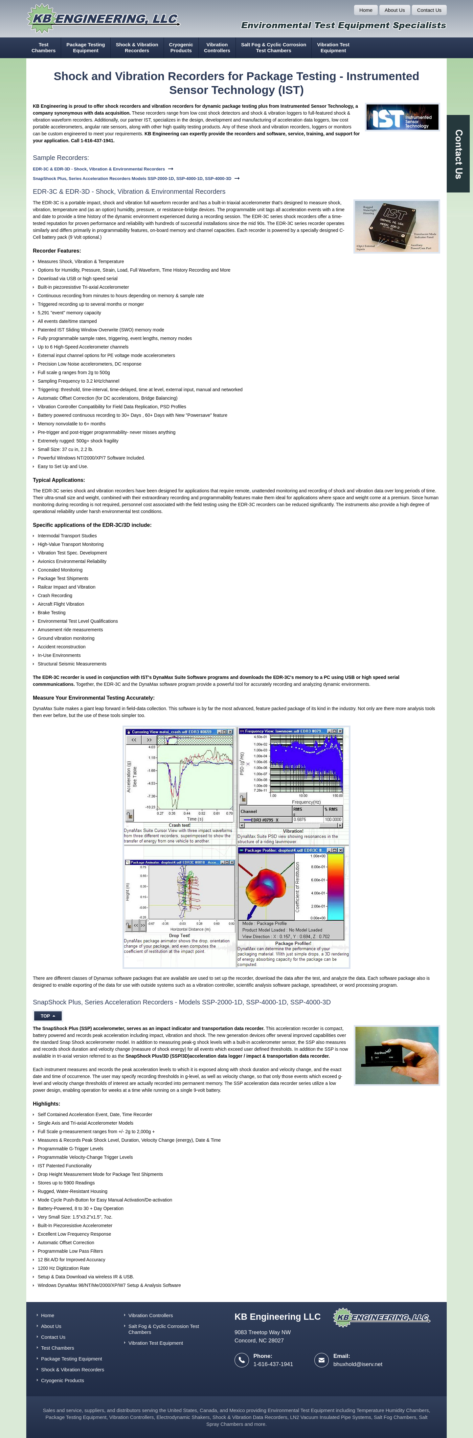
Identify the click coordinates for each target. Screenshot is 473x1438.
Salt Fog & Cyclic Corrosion (273, 48)
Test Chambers (57, 1348)
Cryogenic (181, 48)
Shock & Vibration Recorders (72, 1369)
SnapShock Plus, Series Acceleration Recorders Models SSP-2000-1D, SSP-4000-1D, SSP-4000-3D (132, 178)
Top (48, 1016)
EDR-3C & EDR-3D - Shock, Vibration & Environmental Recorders (99, 169)
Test (44, 48)
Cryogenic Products (62, 1380)
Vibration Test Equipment (155, 1343)
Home (365, 10)
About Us (395, 10)
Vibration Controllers (150, 1315)
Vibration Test (333, 48)
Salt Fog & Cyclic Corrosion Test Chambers (163, 1329)
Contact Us (429, 10)
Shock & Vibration (137, 48)
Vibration (217, 48)
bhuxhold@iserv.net (357, 1364)
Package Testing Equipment (71, 1358)
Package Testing (85, 48)
